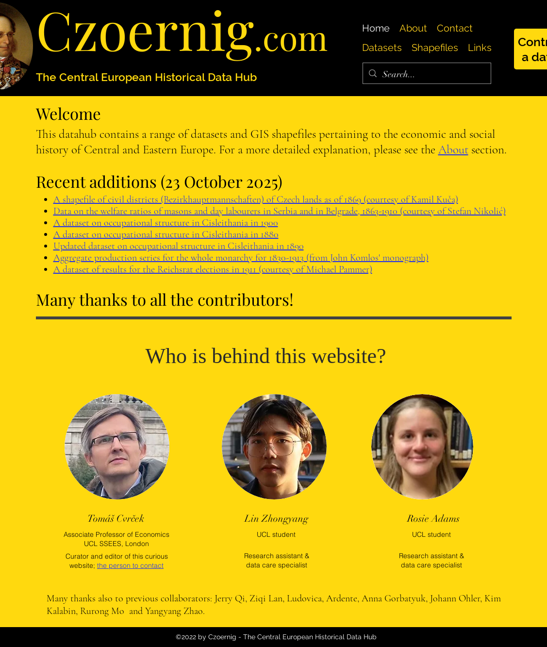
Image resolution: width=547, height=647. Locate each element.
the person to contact (130, 565)
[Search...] (426, 74)
